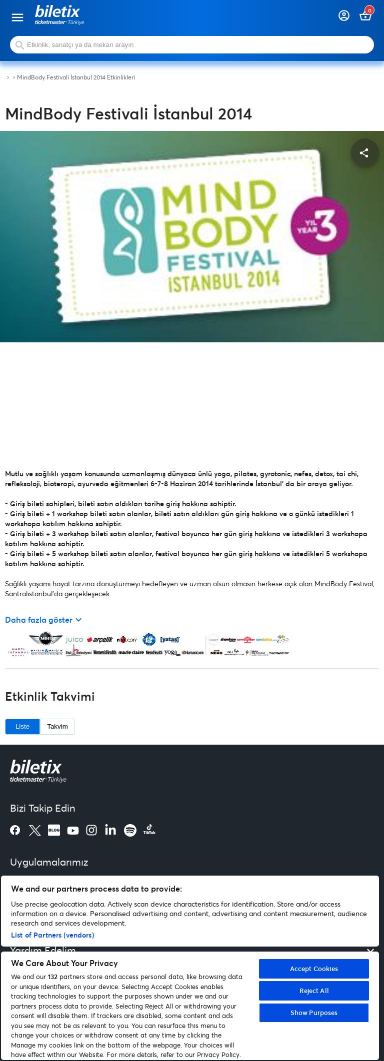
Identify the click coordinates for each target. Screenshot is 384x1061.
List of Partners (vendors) (52, 935)
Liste (23, 726)
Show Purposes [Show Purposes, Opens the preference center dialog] (314, 1012)
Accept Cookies (314, 968)
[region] (190, 968)
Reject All (314, 990)
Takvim (57, 726)
